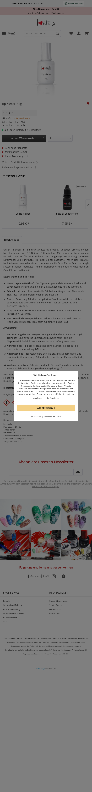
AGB (59, 416)
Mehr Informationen (65, 394)
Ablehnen (37, 398)
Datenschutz (49, 416)
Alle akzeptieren (46, 407)
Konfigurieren (53, 398)
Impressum (36, 416)
